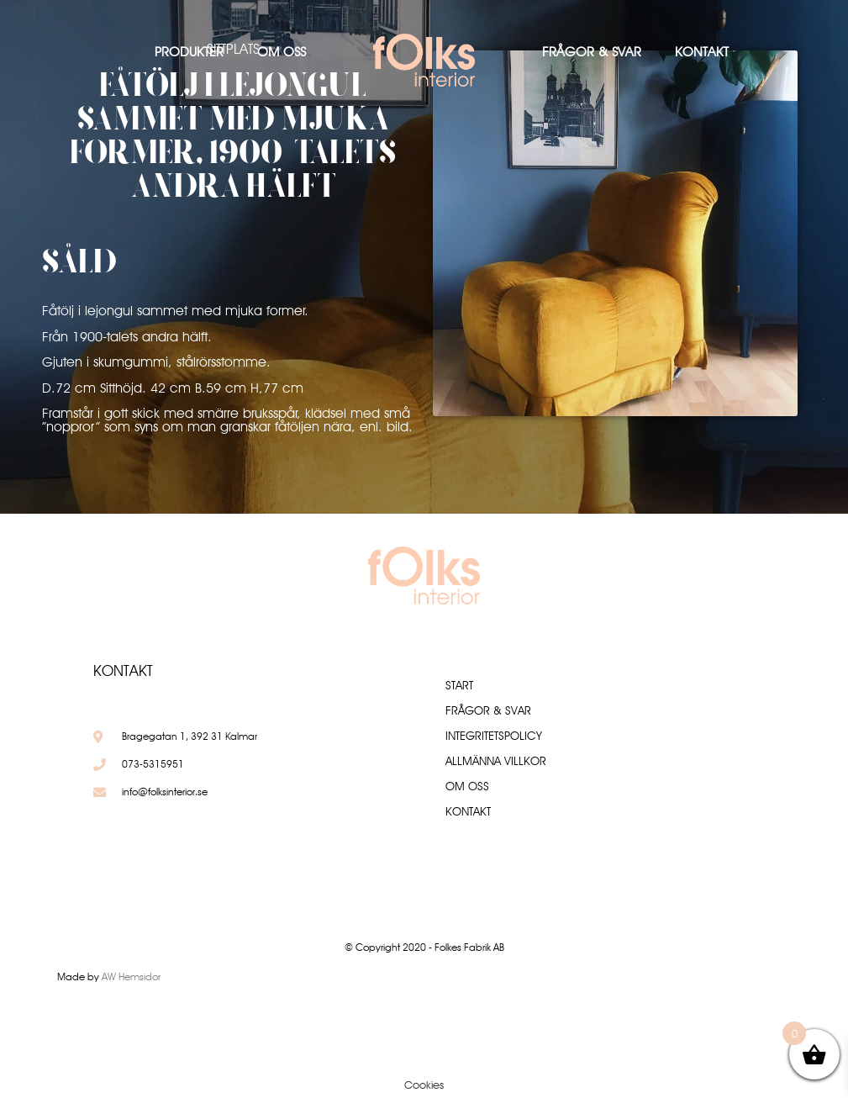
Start (459, 685)
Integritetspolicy (493, 735)
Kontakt (702, 52)
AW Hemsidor (131, 976)
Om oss (281, 52)
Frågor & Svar (591, 52)
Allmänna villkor (495, 761)
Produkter (189, 52)
